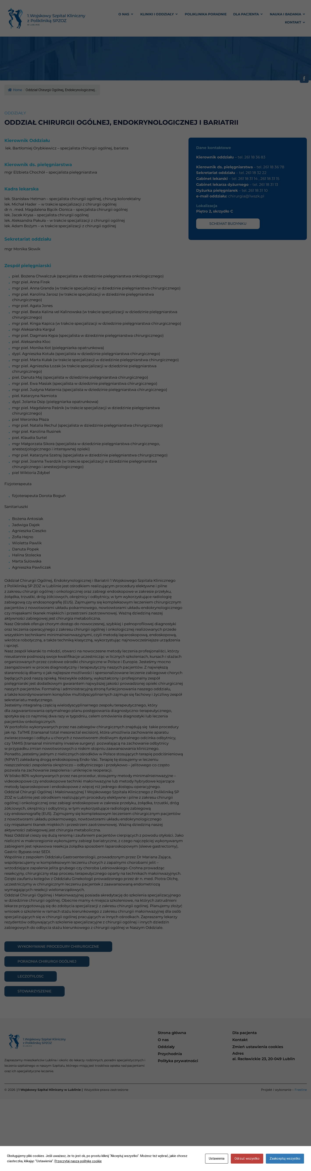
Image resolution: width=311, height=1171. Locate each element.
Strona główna (172, 1033)
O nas (163, 1040)
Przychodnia (170, 1054)
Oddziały (166, 1047)
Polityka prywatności (178, 1061)
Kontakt (240, 1040)
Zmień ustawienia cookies (257, 1047)
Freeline (301, 1090)
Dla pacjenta (244, 1033)
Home (15, 90)
